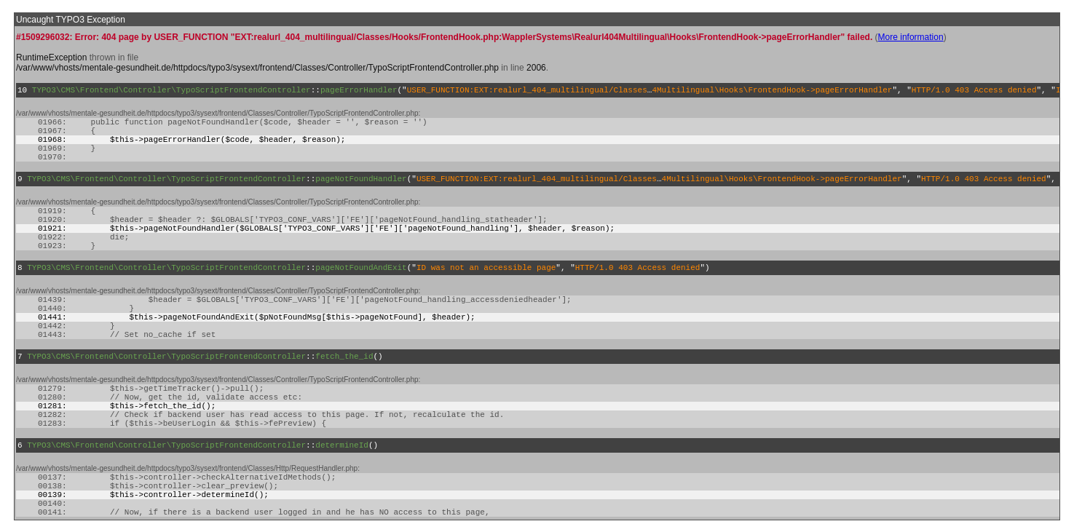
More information (911, 37)
